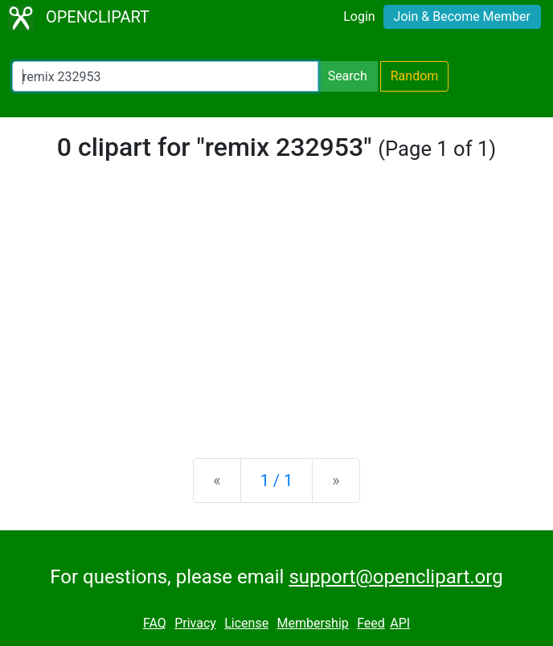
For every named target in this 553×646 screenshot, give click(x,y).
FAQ (154, 623)
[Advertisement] (276, 319)
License (246, 623)
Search (347, 76)
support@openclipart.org (395, 577)
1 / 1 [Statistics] (276, 480)
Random (415, 76)
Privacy (195, 623)
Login (359, 16)
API (400, 623)
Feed (371, 623)
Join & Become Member (462, 16)
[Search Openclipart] (165, 76)
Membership (312, 623)
